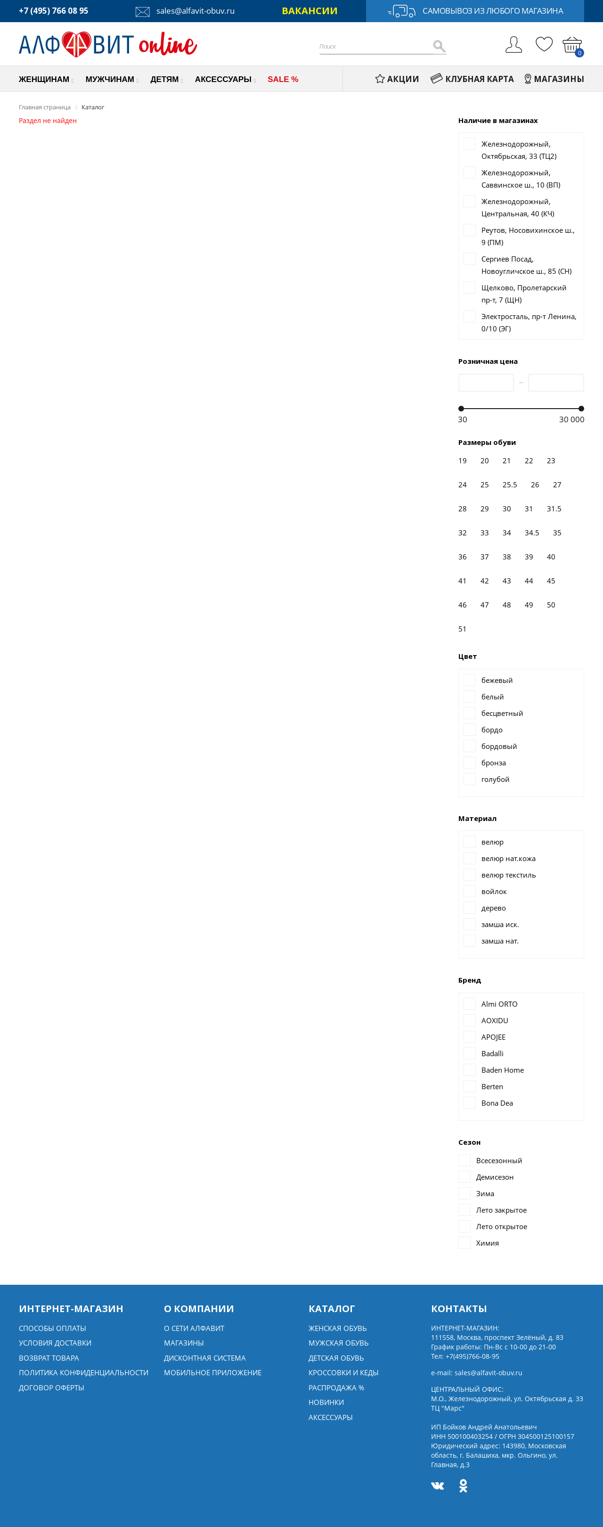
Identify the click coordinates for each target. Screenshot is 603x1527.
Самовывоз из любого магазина (475, 11)
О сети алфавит (194, 1328)
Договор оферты (51, 1387)
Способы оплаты (52, 1328)
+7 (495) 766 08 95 (54, 10)
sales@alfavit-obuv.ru (185, 10)
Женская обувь (338, 1328)
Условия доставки (55, 1342)
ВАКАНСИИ (310, 10)
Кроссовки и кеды (344, 1372)
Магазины (184, 1342)
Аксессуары (331, 1417)
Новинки (326, 1402)
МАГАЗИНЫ (554, 79)
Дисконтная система (205, 1358)
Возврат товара (49, 1358)
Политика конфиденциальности (83, 1372)
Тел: (465, 1356)
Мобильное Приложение (212, 1372)
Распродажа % (336, 1387)
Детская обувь (336, 1358)
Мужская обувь (339, 1342)
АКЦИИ (397, 79)
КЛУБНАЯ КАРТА (472, 79)
